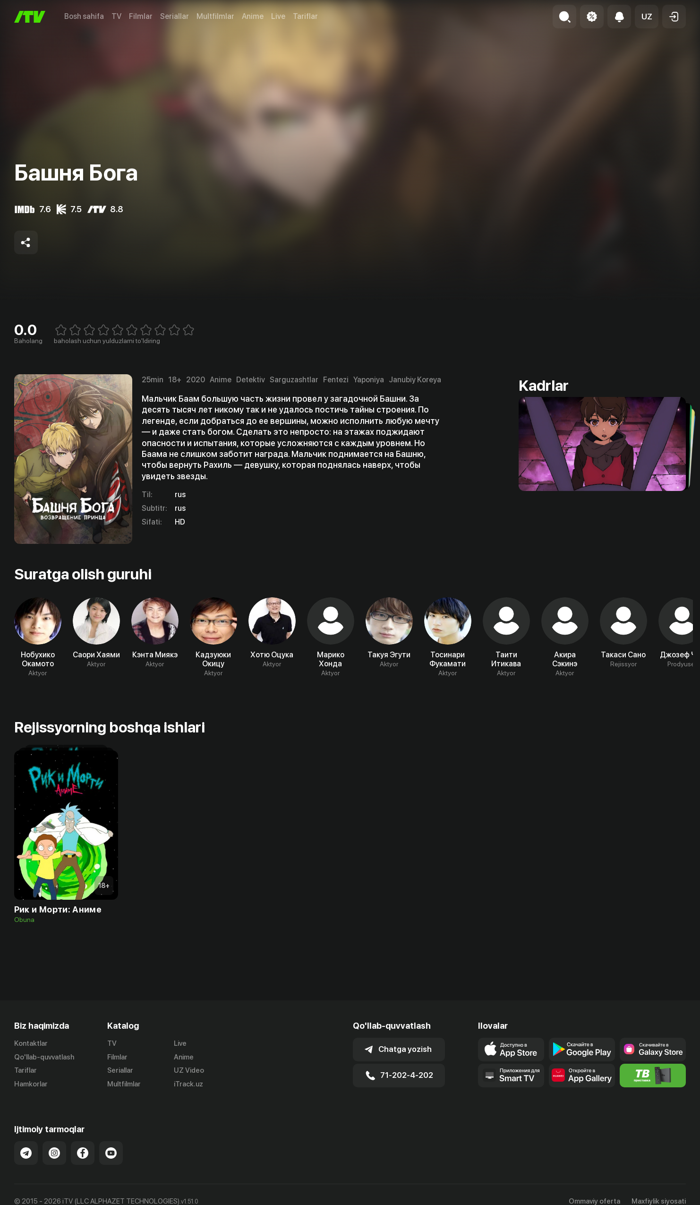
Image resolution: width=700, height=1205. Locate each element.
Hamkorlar (31, 1084)
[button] (646, 16)
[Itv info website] (653, 1075)
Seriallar (174, 16)
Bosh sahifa (84, 16)
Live (278, 16)
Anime (253, 16)
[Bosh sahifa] (29, 17)
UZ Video (189, 1070)
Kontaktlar (31, 1043)
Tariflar (305, 16)
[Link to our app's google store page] (582, 1049)
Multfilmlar (215, 16)
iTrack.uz (188, 1084)
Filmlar (141, 16)
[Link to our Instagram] (54, 1153)
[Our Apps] (511, 1075)
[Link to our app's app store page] (511, 1049)
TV (116, 16)
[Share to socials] (26, 242)
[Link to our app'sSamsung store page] (653, 1049)
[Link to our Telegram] (26, 1153)
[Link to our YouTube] (111, 1153)
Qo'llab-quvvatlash (44, 1057)
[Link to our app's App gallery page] (582, 1075)
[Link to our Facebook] (82, 1153)
